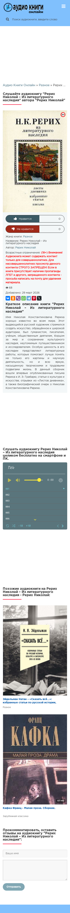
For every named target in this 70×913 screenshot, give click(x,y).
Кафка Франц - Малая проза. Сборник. (29, 808)
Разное (27, 237)
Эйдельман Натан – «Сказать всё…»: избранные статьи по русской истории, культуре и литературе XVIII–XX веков (29, 701)
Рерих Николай (25, 248)
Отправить (14, 887)
